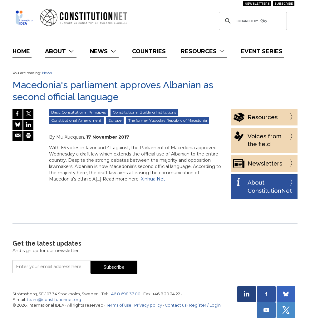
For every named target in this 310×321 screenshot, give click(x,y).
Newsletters (257, 3)
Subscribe (283, 3)
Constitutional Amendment (76, 120)
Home (21, 51)
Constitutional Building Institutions (144, 112)
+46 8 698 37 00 (124, 294)
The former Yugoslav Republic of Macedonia (167, 120)
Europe (114, 120)
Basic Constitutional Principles (78, 112)
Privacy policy (148, 305)
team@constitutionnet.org (54, 299)
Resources (203, 51)
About (60, 51)
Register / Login (205, 305)
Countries (149, 51)
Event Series (262, 51)
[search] (252, 21)
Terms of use (118, 305)
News (103, 51)
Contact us (175, 305)
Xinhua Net (153, 179)
